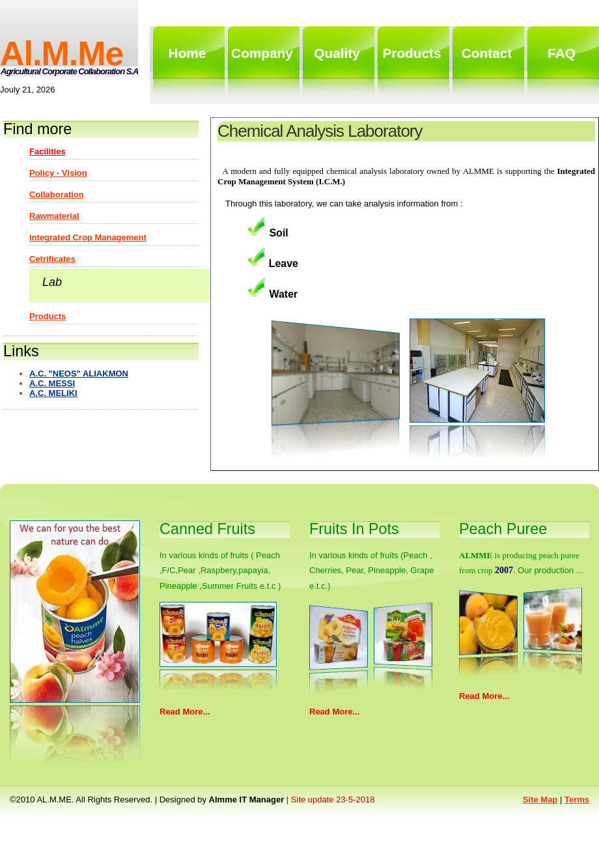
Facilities (47, 151)
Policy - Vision (58, 173)
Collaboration (56, 194)
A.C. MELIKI (53, 393)
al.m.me (61, 53)
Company (262, 53)
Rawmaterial (54, 216)
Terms (576, 799)
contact (487, 53)
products (411, 53)
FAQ (562, 53)
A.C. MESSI (52, 383)
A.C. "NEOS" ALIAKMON (78, 373)
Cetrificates (52, 259)
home (187, 53)
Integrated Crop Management (87, 237)
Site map (540, 799)
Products (47, 316)
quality (337, 53)
